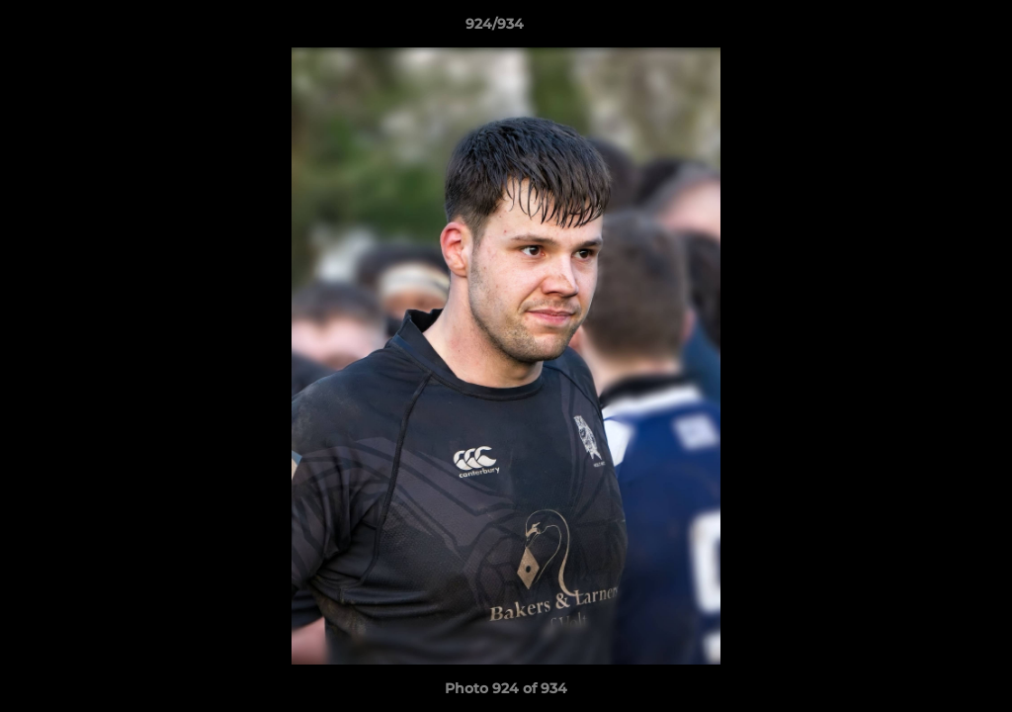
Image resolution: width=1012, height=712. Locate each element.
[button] (929, 29)
